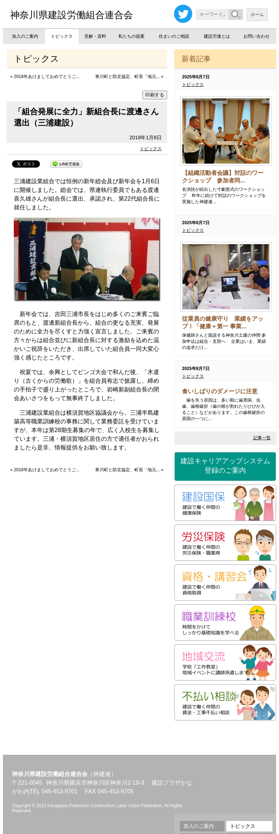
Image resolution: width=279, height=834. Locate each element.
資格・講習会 (225, 582)
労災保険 (225, 543)
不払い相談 (225, 702)
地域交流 (225, 662)
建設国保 (225, 503)
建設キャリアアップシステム (225, 466)
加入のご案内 (25, 36)
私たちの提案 (131, 36)
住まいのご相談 (174, 36)
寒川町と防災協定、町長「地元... (127, 76)
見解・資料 (95, 36)
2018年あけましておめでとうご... (47, 76)
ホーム (257, 14)
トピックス (62, 36)
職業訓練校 (225, 622)
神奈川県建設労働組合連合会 (71, 14)
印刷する (154, 95)
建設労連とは (217, 36)
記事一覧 (262, 437)
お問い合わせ (256, 36)
